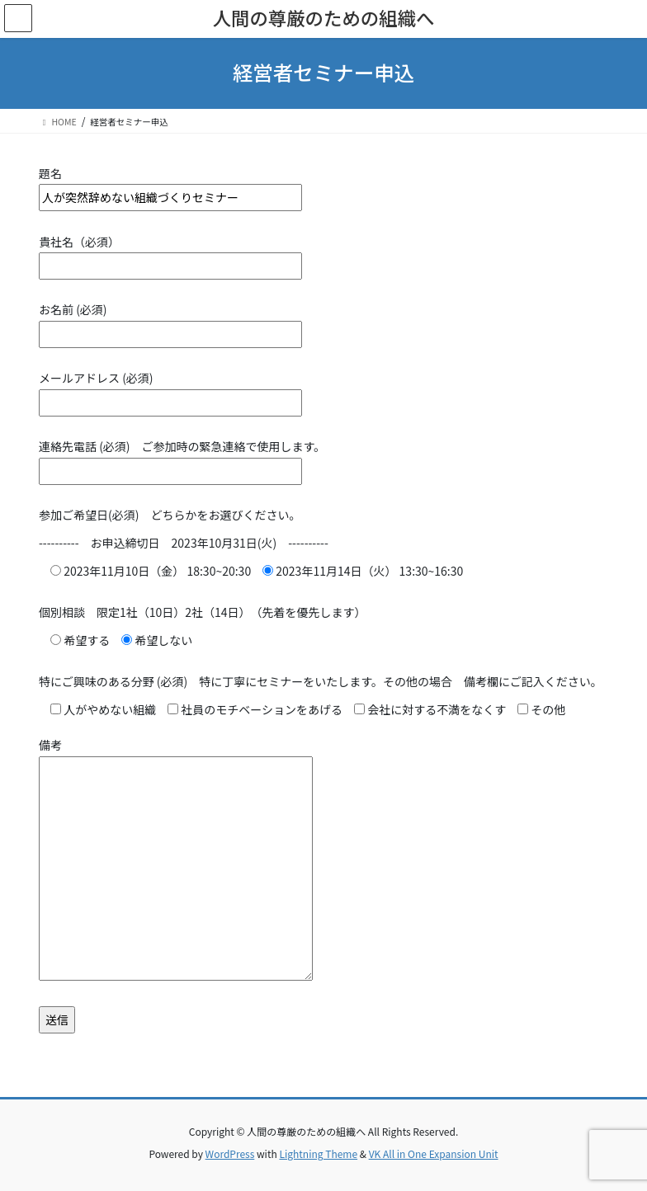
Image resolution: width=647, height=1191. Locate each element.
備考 (176, 860)
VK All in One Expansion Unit (433, 1153)
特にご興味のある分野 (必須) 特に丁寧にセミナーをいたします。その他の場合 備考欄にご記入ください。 (320, 681)
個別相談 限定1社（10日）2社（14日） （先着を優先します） (202, 612)
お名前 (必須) (170, 321)
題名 (170, 185)
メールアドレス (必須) (170, 390)
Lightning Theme (318, 1153)
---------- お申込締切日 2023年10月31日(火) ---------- (183, 542)
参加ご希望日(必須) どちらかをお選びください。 (169, 514)
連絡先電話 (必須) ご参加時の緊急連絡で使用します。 (182, 458)
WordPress (230, 1153)
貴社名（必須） (170, 254)
